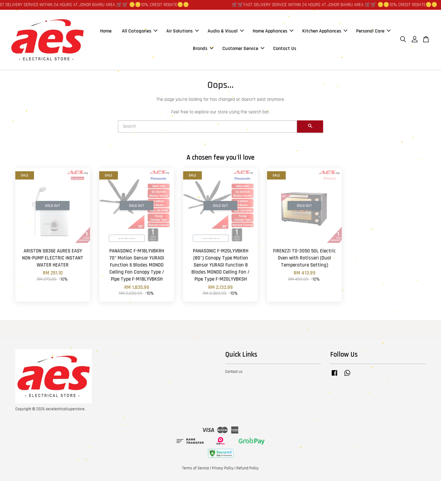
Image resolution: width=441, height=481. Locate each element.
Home (105, 31)
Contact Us (284, 48)
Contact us (234, 371)
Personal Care (373, 31)
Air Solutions (182, 31)
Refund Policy (247, 468)
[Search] (207, 126)
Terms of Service (195, 468)
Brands (203, 48)
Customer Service (243, 48)
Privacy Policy (223, 468)
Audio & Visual (226, 31)
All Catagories (139, 31)
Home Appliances (273, 31)
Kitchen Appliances (324, 31)
